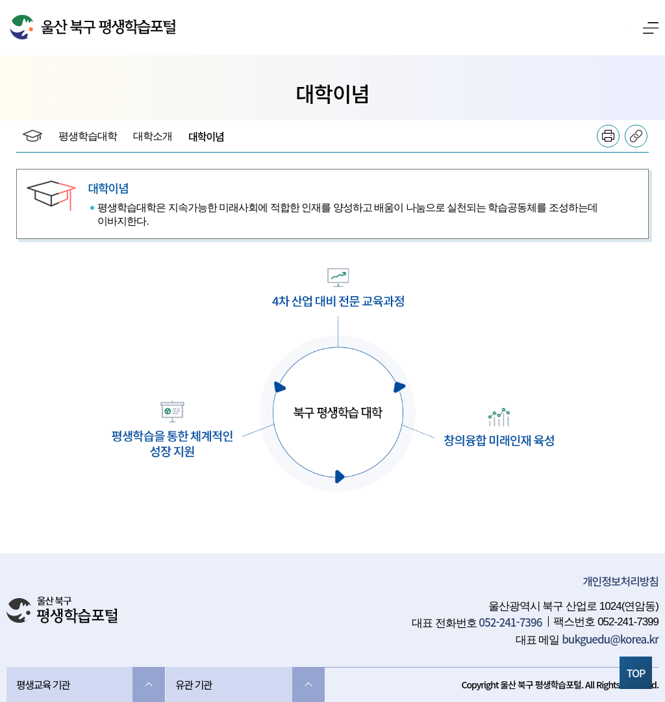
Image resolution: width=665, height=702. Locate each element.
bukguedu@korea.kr (610, 639)
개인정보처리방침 (621, 581)
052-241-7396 (510, 622)
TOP (636, 673)
